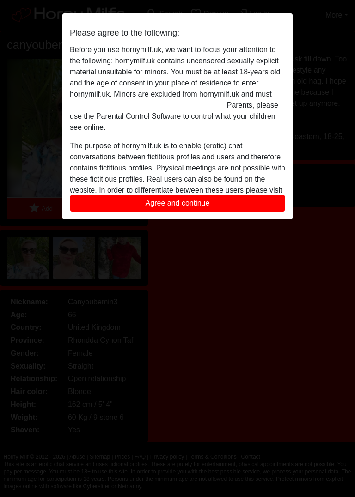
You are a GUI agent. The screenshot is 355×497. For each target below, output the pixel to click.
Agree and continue (178, 203)
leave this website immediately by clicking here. (147, 105)
